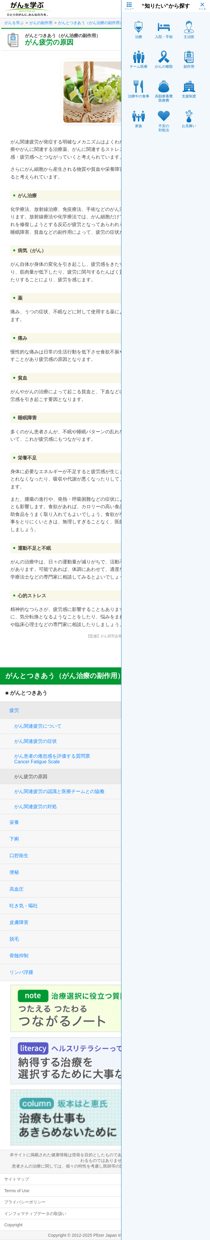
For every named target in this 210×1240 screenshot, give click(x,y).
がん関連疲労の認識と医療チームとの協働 (59, 791)
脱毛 (14, 939)
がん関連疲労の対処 (35, 806)
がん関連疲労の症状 (35, 741)
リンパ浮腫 (21, 972)
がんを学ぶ (14, 22)
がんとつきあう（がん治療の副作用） (91, 22)
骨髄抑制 (18, 955)
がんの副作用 (40, 22)
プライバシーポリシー (25, 1202)
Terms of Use (16, 1190)
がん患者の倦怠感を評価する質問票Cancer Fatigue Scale (52, 759)
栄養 (14, 822)
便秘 (14, 872)
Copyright (13, 1224)
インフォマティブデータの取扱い (35, 1213)
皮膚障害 (18, 922)
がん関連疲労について (38, 726)
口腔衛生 (18, 855)
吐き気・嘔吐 (23, 905)
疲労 (14, 710)
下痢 (14, 838)
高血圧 (16, 889)
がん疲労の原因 (30, 776)
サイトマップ (16, 1179)
